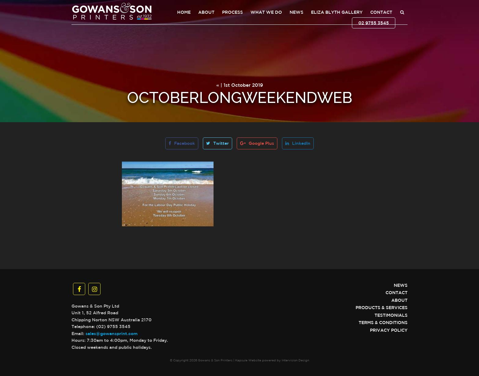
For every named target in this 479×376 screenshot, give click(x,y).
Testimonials (391, 315)
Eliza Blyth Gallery (337, 12)
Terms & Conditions (383, 322)
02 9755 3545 (373, 22)
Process (232, 12)
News (296, 12)
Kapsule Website (248, 360)
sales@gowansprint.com (111, 333)
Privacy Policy (389, 330)
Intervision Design (295, 360)
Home (184, 12)
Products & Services (382, 307)
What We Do (266, 12)
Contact (381, 12)
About (206, 12)
